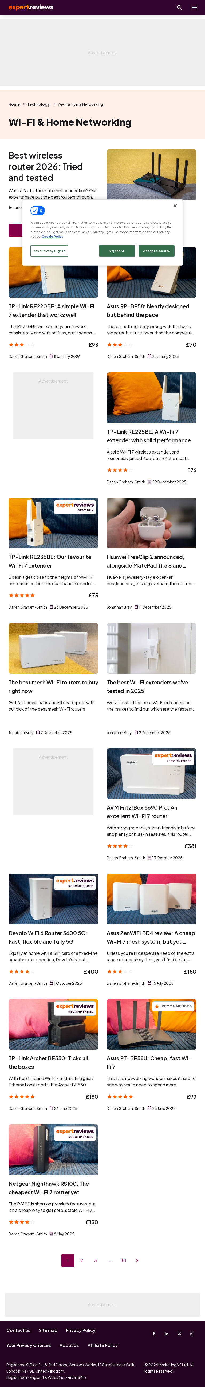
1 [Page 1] (68, 1260)
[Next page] (137, 1260)
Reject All (117, 251)
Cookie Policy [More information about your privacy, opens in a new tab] (52, 236)
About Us (69, 1345)
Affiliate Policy (103, 1345)
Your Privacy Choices (28, 1345)
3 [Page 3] (95, 1260)
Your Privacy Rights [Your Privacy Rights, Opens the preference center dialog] (49, 251)
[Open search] (179, 7)
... (109, 1260)
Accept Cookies (156, 251)
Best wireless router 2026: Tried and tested (46, 166)
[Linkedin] (166, 1333)
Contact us (18, 1330)
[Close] (175, 206)
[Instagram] (192, 1333)
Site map (48, 1330)
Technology (38, 104)
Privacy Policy (81, 1330)
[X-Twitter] (179, 1333)
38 (123, 1260)
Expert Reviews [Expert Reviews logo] (27, 7)
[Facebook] (153, 1333)
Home (14, 104)
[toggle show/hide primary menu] (194, 7)
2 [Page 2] (81, 1260)
